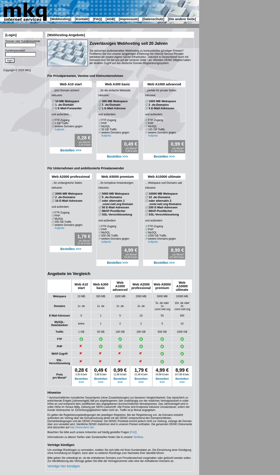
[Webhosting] (60, 19)
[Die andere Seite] (182, 19)
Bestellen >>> (70, 150)
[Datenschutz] (153, 19)
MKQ (28, 70)
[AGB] (110, 19)
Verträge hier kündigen (63, 466)
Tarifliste (138, 437)
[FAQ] (97, 19)
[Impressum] (129, 19)
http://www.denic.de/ (82, 427)
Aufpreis (59, 129)
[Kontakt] (82, 19)
